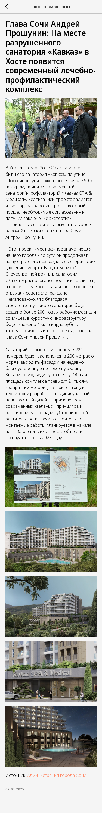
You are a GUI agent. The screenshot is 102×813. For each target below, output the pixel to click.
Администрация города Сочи (56, 775)
